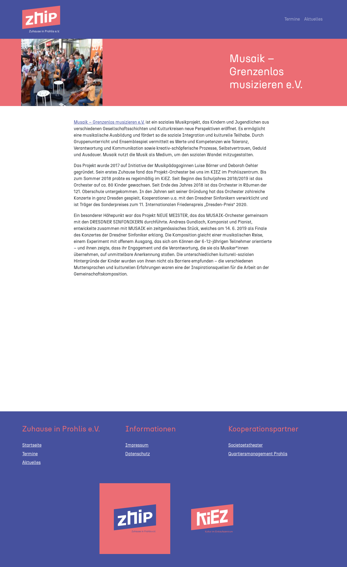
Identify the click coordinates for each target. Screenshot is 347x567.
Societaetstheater (245, 445)
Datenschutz (137, 453)
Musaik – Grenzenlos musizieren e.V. (109, 122)
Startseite (31, 445)
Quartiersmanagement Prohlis (257, 453)
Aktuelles (313, 19)
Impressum (137, 445)
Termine (292, 19)
